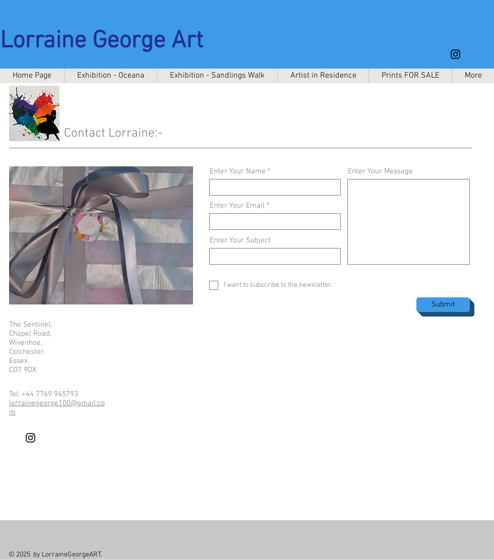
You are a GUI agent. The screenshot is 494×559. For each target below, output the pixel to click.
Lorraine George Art (101, 41)
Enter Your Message (380, 171)
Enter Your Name (238, 171)
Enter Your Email (237, 206)
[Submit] (443, 304)
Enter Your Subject (240, 240)
